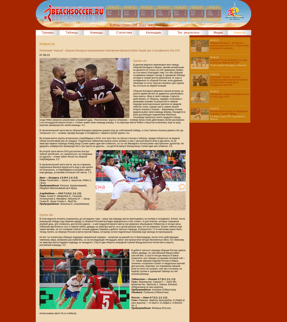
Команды (96, 32)
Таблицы (72, 32)
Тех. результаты (188, 32)
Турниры (48, 32)
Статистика (124, 32)
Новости (239, 32)
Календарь (153, 32)
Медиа (218, 32)
